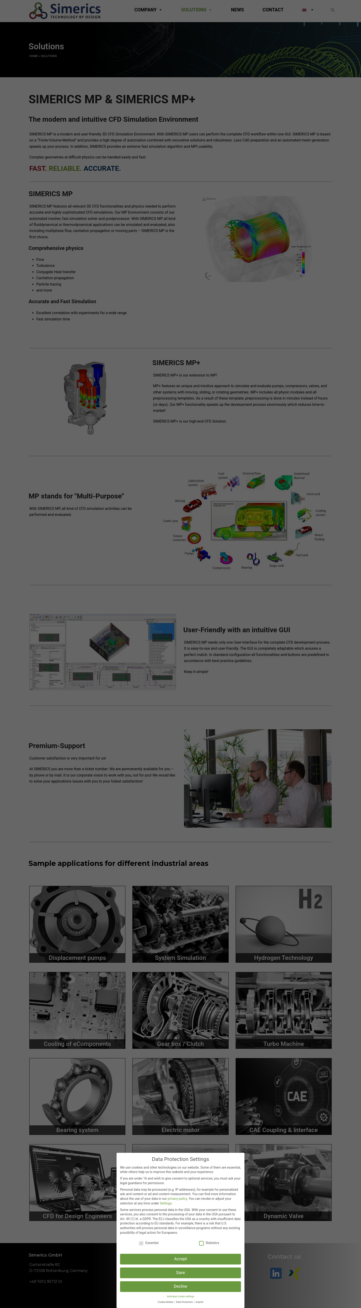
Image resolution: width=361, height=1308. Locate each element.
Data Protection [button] (185, 1302)
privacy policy (177, 1198)
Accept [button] (180, 1259)
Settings (166, 1203)
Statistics (209, 1243)
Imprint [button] (199, 1302)
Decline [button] (180, 1286)
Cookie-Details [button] (166, 1302)
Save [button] (180, 1272)
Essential (149, 1243)
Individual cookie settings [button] (180, 1296)
